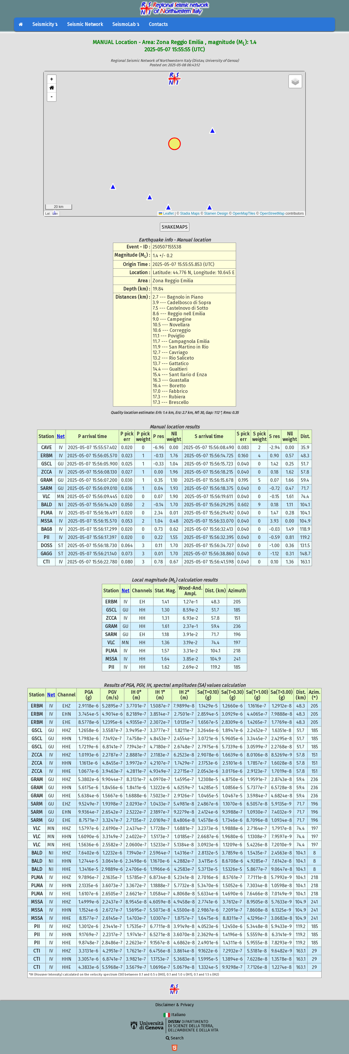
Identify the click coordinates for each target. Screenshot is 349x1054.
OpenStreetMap (272, 213)
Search (175, 1038)
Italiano (174, 1014)
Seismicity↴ (45, 24)
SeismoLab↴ (125, 24)
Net (60, 436)
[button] (51, 88)
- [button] (51, 96)
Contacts (158, 24)
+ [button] (51, 79)
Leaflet (166, 213)
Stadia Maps (190, 213)
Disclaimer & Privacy (174, 1004)
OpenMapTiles (244, 213)
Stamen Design (216, 213)
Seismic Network (85, 24)
